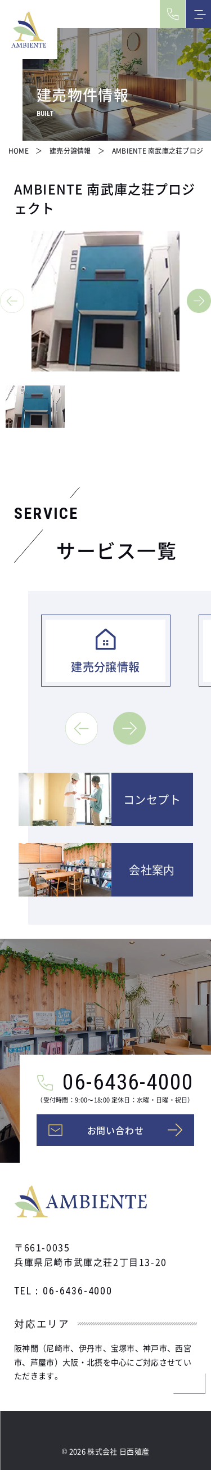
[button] (12, 301)
